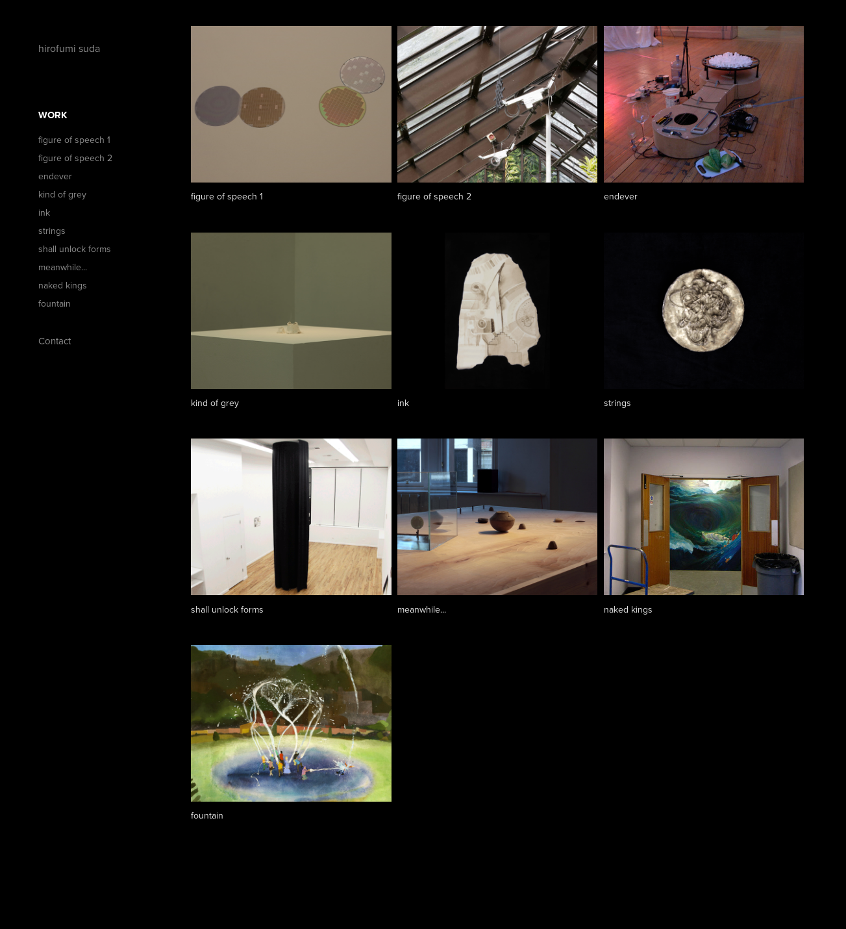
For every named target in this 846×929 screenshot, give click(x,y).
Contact (54, 341)
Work (53, 115)
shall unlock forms (74, 248)
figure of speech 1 (74, 139)
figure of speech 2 (75, 157)
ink (44, 212)
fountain (54, 303)
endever (55, 176)
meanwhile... (62, 267)
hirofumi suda (70, 48)
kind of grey (62, 194)
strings (52, 230)
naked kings (62, 285)
